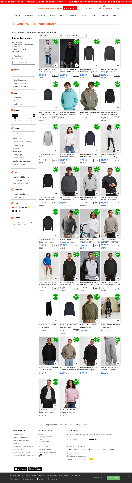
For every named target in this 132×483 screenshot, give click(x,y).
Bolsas (52, 15)
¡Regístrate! (93, 439)
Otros (115, 15)
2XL (14, 225)
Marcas (18, 15)
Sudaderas (41, 15)
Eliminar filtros (23, 63)
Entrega (16, 443)
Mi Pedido (58, 8)
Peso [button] (16, 172)
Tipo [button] (15, 93)
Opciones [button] (18, 189)
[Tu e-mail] (77, 440)
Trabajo (93, 15)
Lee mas (77, 475)
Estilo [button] (16, 70)
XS (13, 222)
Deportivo (104, 15)
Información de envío (46, 8)
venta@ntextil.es (45, 441)
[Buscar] (91, 8)
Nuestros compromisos (21, 452)
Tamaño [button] (17, 218)
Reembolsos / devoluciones (23, 446)
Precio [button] (16, 110)
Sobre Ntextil (18, 434)
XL (31, 222)
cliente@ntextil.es (45, 437)
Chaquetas (72, 15)
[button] (100, 8)
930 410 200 (43, 446)
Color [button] (16, 203)
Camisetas (29, 15)
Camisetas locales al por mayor (24, 455)
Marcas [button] (17, 128)
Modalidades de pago (21, 440)
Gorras (83, 15)
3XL (19, 225)
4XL (25, 225)
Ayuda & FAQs (18, 449)
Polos (62, 15)
